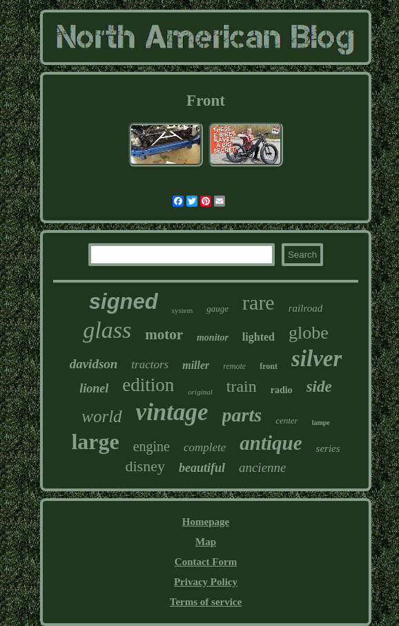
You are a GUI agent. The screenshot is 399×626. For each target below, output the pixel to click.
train (241, 386)
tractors (149, 364)
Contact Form (206, 561)
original (200, 392)
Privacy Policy (205, 581)
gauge (217, 308)
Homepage (205, 521)
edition (148, 384)
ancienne (262, 467)
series (328, 448)
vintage (172, 412)
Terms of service (206, 601)
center (286, 420)
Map (205, 541)
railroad (305, 308)
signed (123, 302)
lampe (321, 422)
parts (242, 415)
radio (282, 390)
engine (151, 446)
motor (164, 334)
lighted (258, 337)
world (101, 416)
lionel (93, 388)
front (269, 366)
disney (144, 466)
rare (258, 302)
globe (309, 333)
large (95, 441)
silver (316, 358)
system (182, 310)
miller (195, 365)
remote (234, 366)
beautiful (202, 468)
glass (107, 330)
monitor (212, 337)
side (319, 386)
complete (205, 447)
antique (271, 443)
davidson (94, 364)
